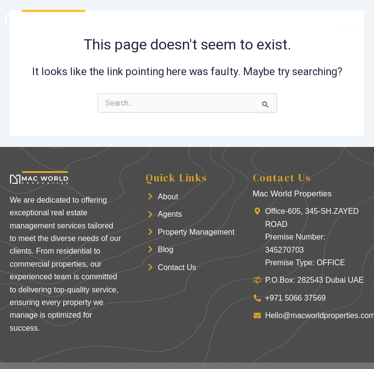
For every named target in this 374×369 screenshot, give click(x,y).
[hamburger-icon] (353, 19)
